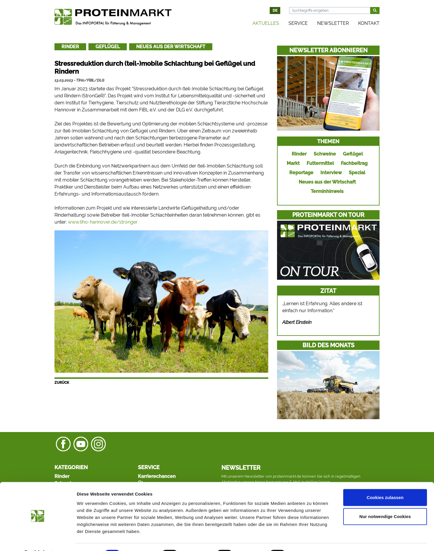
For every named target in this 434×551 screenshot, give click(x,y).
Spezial (357, 172)
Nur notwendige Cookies (385, 501)
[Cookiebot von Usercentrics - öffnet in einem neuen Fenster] (38, 539)
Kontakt (369, 23)
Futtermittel (320, 163)
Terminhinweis (327, 191)
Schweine (325, 154)
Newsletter (333, 23)
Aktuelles (265, 23)
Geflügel (107, 46)
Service (298, 23)
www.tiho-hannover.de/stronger (103, 222)
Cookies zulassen (385, 481)
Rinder (70, 46)
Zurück (61, 383)
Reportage (301, 172)
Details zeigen (311, 539)
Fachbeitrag (354, 163)
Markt (293, 163)
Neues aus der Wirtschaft (170, 46)
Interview (331, 172)
